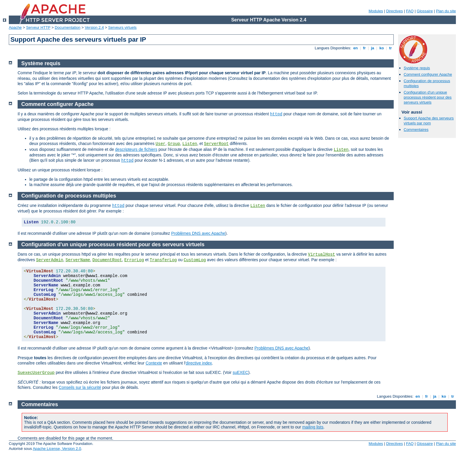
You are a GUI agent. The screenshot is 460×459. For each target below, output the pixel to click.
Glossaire (425, 11)
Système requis (417, 68)
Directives (394, 11)
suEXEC (240, 372)
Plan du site (446, 11)
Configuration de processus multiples (68, 196)
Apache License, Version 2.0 (57, 448)
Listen (189, 143)
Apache (15, 27)
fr (364, 48)
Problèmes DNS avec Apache (198, 233)
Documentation (67, 27)
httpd (276, 114)
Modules (375, 11)
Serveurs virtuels (122, 27)
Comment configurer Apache (428, 74)
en (355, 48)
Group (174, 143)
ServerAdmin (49, 260)
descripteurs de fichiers (136, 149)
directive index (199, 363)
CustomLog (195, 260)
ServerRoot (216, 143)
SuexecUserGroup (36, 372)
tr (390, 48)
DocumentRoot (107, 260)
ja (372, 48)
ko (381, 48)
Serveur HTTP (38, 27)
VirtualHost (321, 254)
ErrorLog (134, 260)
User (160, 143)
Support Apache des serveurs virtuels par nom (429, 120)
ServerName (77, 260)
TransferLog (163, 260)
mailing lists (312, 427)
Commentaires (416, 129)
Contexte (154, 363)
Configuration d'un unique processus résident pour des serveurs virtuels (427, 97)
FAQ (410, 11)
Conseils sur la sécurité (80, 387)
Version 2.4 (94, 27)
